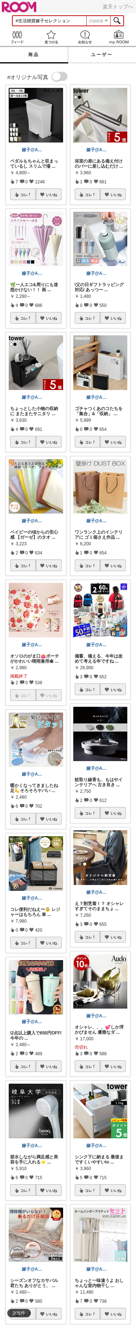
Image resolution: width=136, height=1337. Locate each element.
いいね (51, 194)
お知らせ (85, 37)
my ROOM (119, 37)
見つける (51, 37)
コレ (25, 194)
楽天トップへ (118, 6)
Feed (17, 37)
